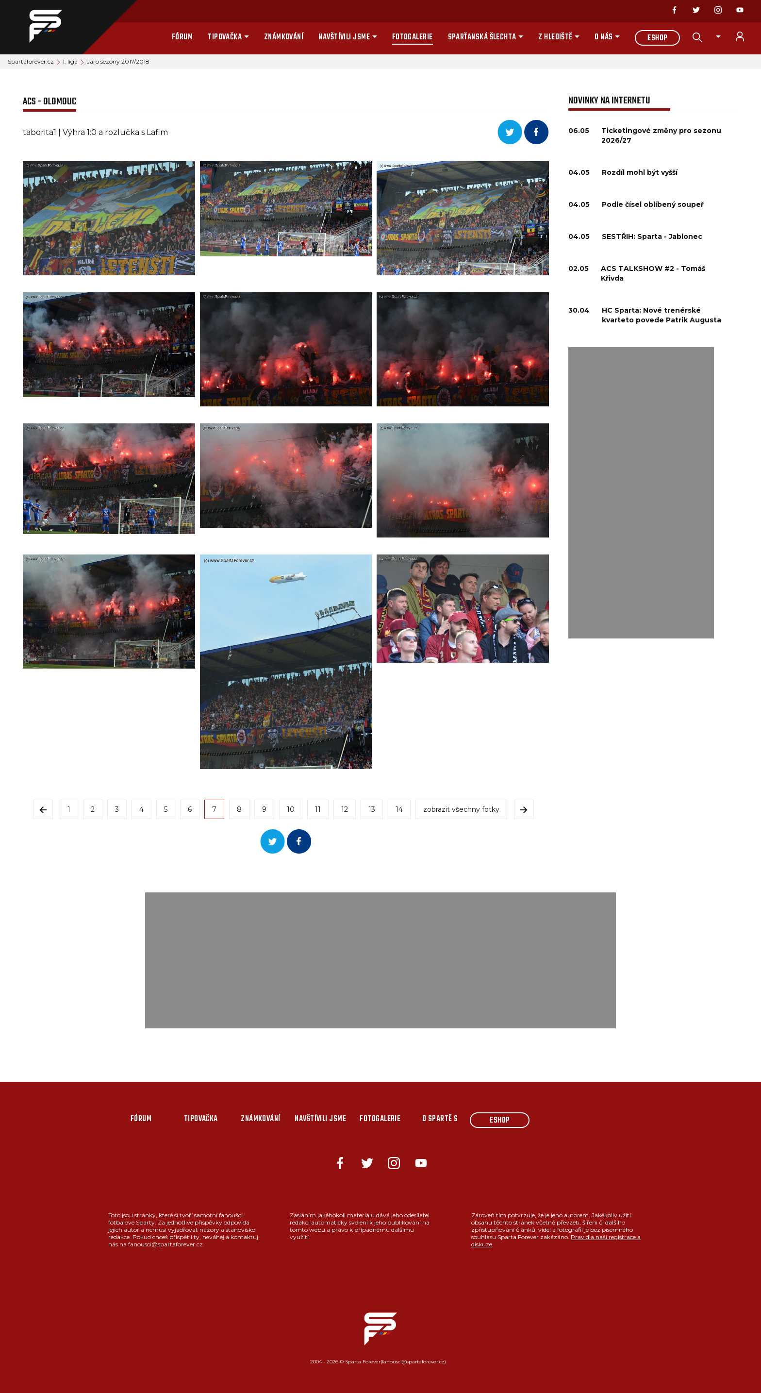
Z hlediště (555, 37)
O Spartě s (440, 1119)
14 (399, 809)
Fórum (182, 37)
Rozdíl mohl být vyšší (640, 172)
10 (291, 809)
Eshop (657, 38)
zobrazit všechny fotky (461, 809)
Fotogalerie (412, 37)
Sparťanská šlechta (482, 37)
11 (318, 809)
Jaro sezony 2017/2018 (118, 61)
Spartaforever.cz (31, 61)
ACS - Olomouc (49, 101)
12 (344, 809)
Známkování (284, 37)
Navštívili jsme (344, 37)
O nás (603, 37)
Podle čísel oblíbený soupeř (653, 204)
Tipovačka (225, 37)
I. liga (70, 61)
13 (371, 809)
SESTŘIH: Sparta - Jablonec (652, 236)
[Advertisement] (641, 492)
